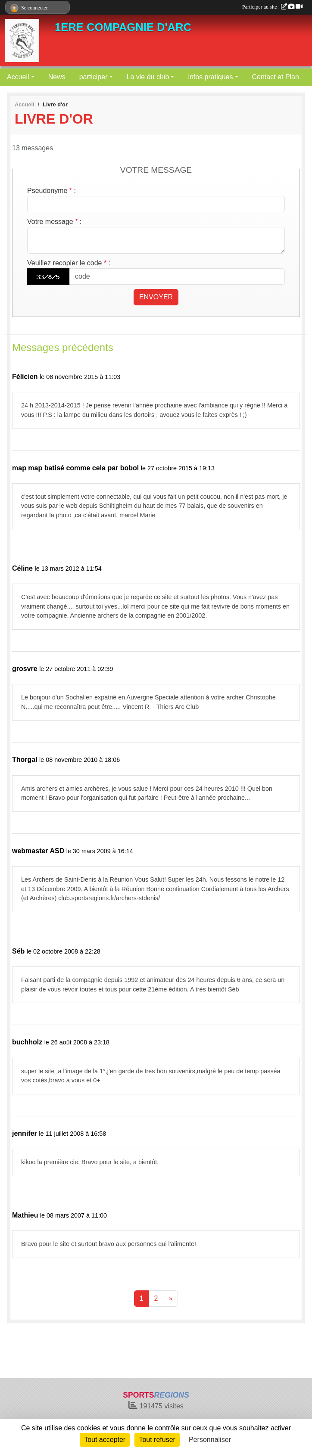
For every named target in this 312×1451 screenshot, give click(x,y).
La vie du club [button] (148, 77)
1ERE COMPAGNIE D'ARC (123, 27)
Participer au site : (272, 7)
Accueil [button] (18, 77)
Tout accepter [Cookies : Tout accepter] (104, 1439)
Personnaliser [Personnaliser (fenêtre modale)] (210, 1439)
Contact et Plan (275, 77)
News (57, 77)
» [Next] (170, 1298)
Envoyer (156, 297)
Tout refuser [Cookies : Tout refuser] (157, 1439)
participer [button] (93, 77)
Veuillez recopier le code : (68, 263)
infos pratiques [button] (210, 77)
